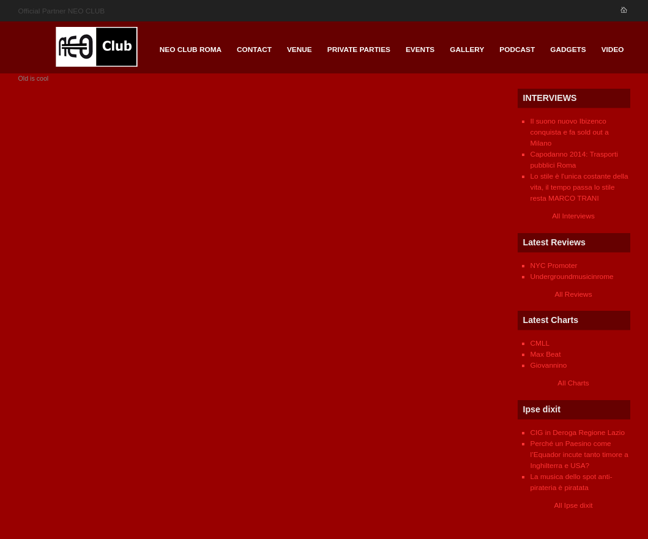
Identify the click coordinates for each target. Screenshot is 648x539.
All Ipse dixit (573, 505)
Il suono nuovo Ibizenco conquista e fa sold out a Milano (570, 132)
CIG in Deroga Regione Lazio (578, 432)
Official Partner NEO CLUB (61, 11)
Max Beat (546, 354)
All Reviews (573, 294)
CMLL (540, 343)
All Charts (573, 383)
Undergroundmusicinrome (572, 276)
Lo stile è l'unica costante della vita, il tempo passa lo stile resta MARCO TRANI (579, 187)
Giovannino (549, 365)
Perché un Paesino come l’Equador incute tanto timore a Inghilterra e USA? (579, 454)
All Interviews (573, 216)
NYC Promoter (554, 265)
